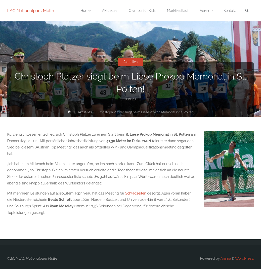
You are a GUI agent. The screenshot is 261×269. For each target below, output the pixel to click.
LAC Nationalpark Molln (30, 10)
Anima (225, 258)
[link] (247, 11)
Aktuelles (130, 62)
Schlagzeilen (135, 193)
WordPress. (244, 258)
